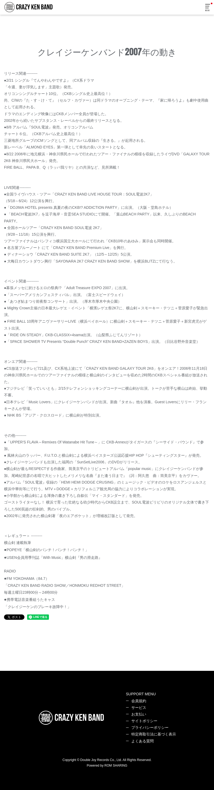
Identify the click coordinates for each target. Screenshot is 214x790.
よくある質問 (142, 741)
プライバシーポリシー (150, 727)
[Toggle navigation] (208, 8)
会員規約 (138, 701)
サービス (138, 707)
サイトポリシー (144, 721)
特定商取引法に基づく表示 (153, 734)
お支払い (138, 714)
